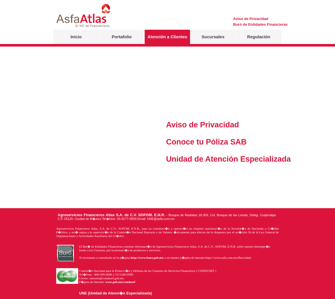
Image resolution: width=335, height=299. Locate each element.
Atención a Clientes (167, 36)
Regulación (258, 36)
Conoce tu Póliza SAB (176, 142)
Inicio (76, 36)
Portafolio (122, 36)
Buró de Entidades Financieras (244, 24)
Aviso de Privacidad (244, 19)
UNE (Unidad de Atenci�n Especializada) (115, 293)
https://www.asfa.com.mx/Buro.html (228, 257)
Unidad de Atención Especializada (176, 159)
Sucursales (212, 36)
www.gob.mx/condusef (120, 282)
